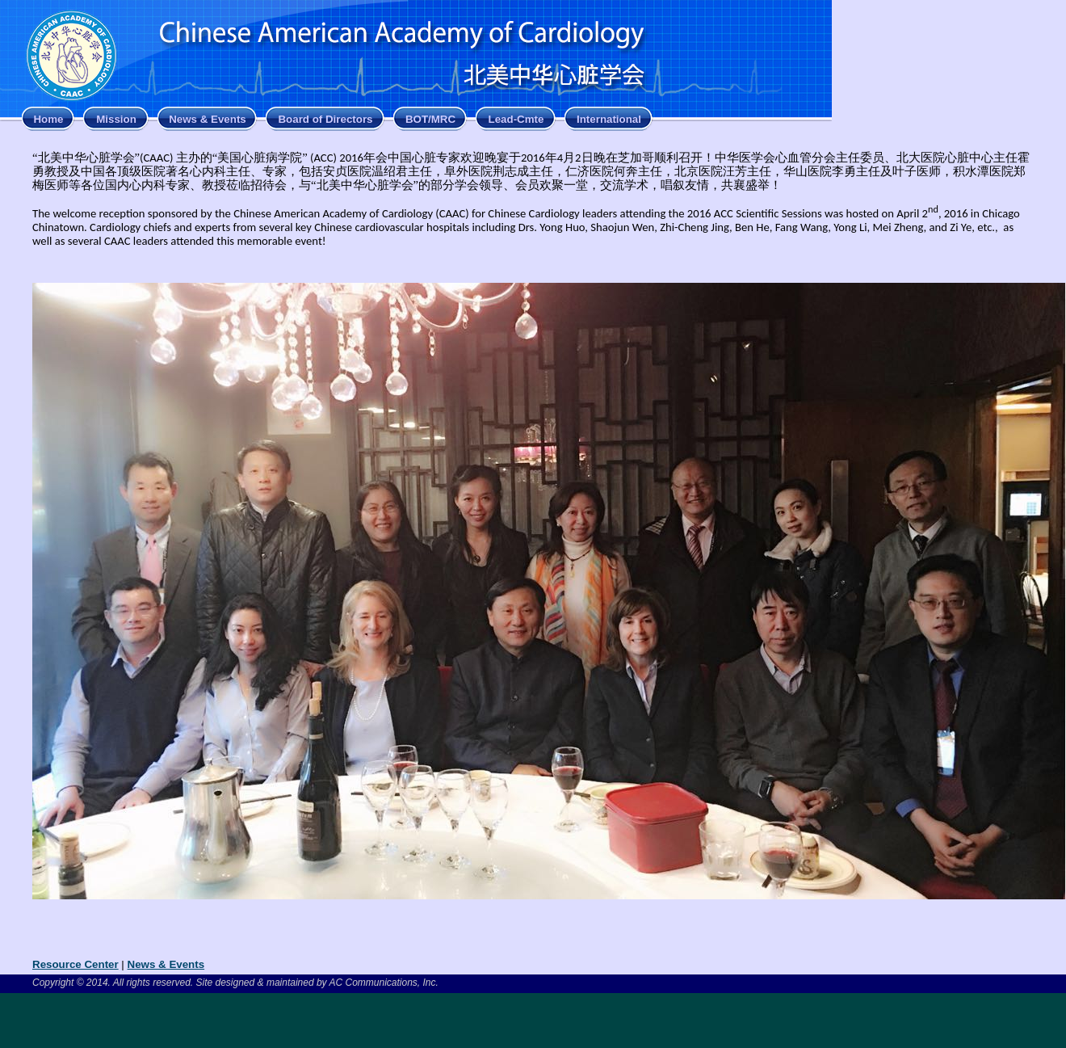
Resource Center (75, 964)
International (609, 119)
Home (48, 119)
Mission (116, 119)
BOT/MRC (430, 119)
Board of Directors (325, 119)
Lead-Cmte (516, 119)
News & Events (207, 119)
